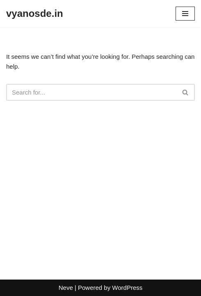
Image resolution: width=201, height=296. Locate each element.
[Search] (91, 92)
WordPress (127, 287)
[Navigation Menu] (185, 14)
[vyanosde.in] (34, 13)
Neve (66, 287)
